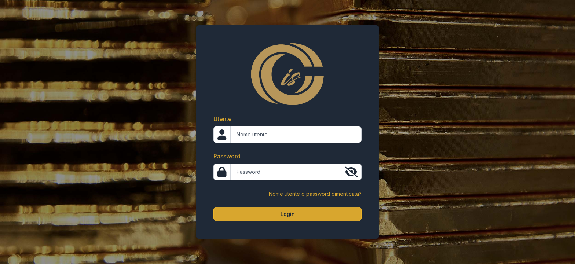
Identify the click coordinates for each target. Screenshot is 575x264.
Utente (222, 118)
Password (227, 156)
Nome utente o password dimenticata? (315, 194)
